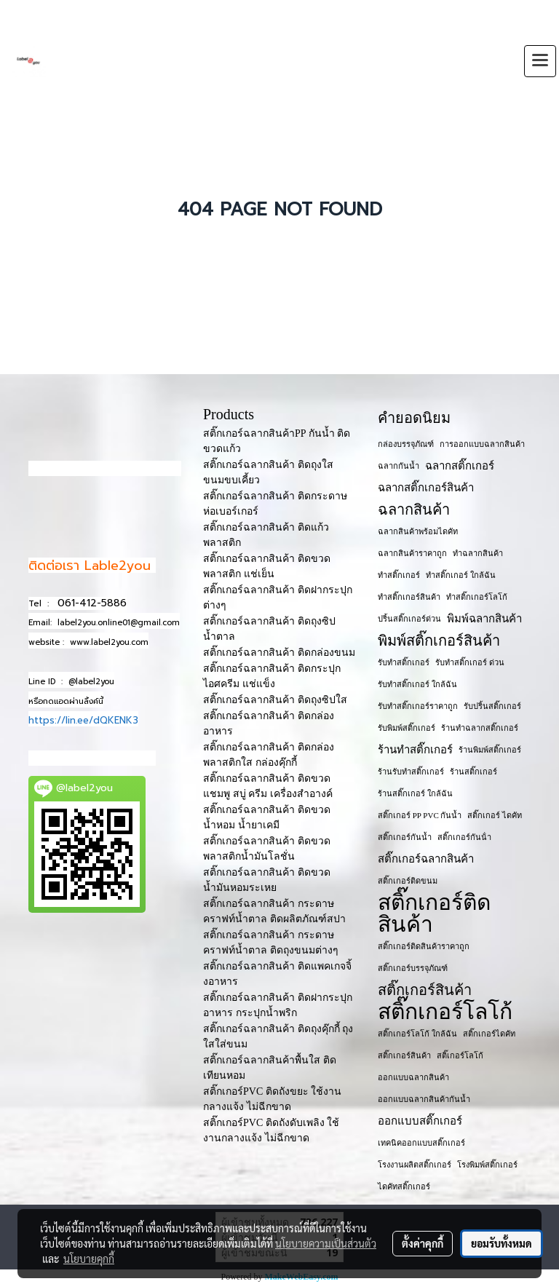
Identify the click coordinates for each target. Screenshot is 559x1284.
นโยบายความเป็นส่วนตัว (325, 1243)
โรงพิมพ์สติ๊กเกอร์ (487, 1164)
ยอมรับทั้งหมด (501, 1243)
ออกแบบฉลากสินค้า (413, 1077)
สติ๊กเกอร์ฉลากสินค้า (426, 859)
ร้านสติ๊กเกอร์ (473, 771)
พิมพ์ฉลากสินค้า (484, 619)
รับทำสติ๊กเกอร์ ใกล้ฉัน (417, 684)
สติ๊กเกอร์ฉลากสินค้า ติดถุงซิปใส (275, 699)
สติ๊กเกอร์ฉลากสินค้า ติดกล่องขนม (279, 652)
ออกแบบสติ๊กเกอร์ (420, 1121)
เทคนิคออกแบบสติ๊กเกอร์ (421, 1142)
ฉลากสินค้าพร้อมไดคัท (418, 531)
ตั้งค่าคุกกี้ (422, 1243)
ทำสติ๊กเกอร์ (399, 575)
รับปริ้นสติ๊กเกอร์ (492, 706)
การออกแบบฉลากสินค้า (482, 444)
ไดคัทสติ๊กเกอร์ (404, 1186)
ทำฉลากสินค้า (478, 553)
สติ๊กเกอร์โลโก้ (445, 1012)
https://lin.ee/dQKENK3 (83, 720)
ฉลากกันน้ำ (398, 465)
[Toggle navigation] (540, 61)
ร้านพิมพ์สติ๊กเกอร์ (490, 749)
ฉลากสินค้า (414, 510)
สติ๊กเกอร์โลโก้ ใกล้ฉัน (417, 1033)
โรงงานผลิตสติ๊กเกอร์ (414, 1164)
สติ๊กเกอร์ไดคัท (489, 1033)
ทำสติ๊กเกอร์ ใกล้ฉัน (461, 575)
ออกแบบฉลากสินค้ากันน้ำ (424, 1099)
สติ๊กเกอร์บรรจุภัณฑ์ (413, 968)
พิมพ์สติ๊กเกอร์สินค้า (439, 641)
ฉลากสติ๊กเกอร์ (459, 466)
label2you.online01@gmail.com (119, 623)
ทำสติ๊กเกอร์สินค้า (409, 597)
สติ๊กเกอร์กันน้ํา (464, 837)
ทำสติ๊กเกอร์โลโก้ (476, 597)
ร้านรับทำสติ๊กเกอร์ (411, 771)
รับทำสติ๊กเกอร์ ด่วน (469, 662)
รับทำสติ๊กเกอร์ (403, 662)
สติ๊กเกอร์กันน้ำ (405, 837)
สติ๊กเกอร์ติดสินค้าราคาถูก (423, 946)
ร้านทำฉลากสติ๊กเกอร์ (479, 728)
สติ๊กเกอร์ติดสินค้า (434, 913)
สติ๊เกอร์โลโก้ (460, 1055)
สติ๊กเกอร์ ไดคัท (494, 815)
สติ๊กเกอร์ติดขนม (407, 880)
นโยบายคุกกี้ (88, 1258)
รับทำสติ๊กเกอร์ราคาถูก (418, 706)
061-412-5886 (92, 603)
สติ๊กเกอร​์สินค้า (404, 1055)
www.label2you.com (109, 642)
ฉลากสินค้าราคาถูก (412, 553)
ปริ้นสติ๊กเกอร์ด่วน (409, 618)
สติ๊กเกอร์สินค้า (425, 990)
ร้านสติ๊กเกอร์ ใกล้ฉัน (415, 793)
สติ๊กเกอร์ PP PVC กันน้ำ (419, 815)
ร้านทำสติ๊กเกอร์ (415, 750)
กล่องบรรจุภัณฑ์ (406, 444)
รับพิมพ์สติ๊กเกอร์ (406, 728)
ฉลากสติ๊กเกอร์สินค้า (426, 488)
